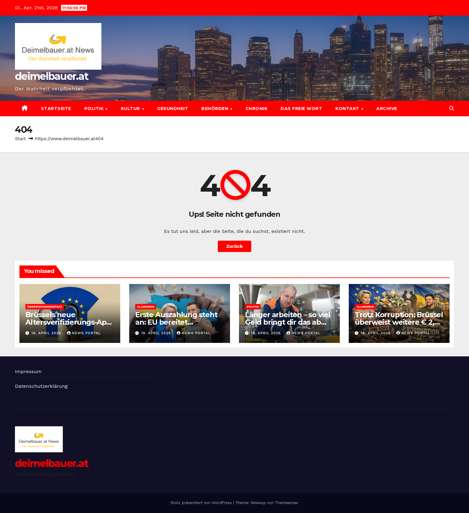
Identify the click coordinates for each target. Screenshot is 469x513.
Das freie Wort (301, 108)
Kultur (131, 108)
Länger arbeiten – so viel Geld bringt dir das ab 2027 (287, 322)
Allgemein (145, 306)
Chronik (257, 108)
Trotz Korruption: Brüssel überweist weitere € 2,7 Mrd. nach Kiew (399, 322)
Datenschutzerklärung (41, 386)
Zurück (234, 246)
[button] (451, 108)
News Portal (84, 333)
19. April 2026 (47, 333)
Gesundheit (172, 108)
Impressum (28, 371)
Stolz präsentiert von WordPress (201, 502)
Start (20, 138)
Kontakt (347, 108)
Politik (94, 108)
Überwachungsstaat (44, 306)
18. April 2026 (376, 333)
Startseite (56, 108)
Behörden (215, 108)
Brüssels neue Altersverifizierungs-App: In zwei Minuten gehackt (69, 322)
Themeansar (287, 502)
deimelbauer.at (51, 76)
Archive (386, 108)
